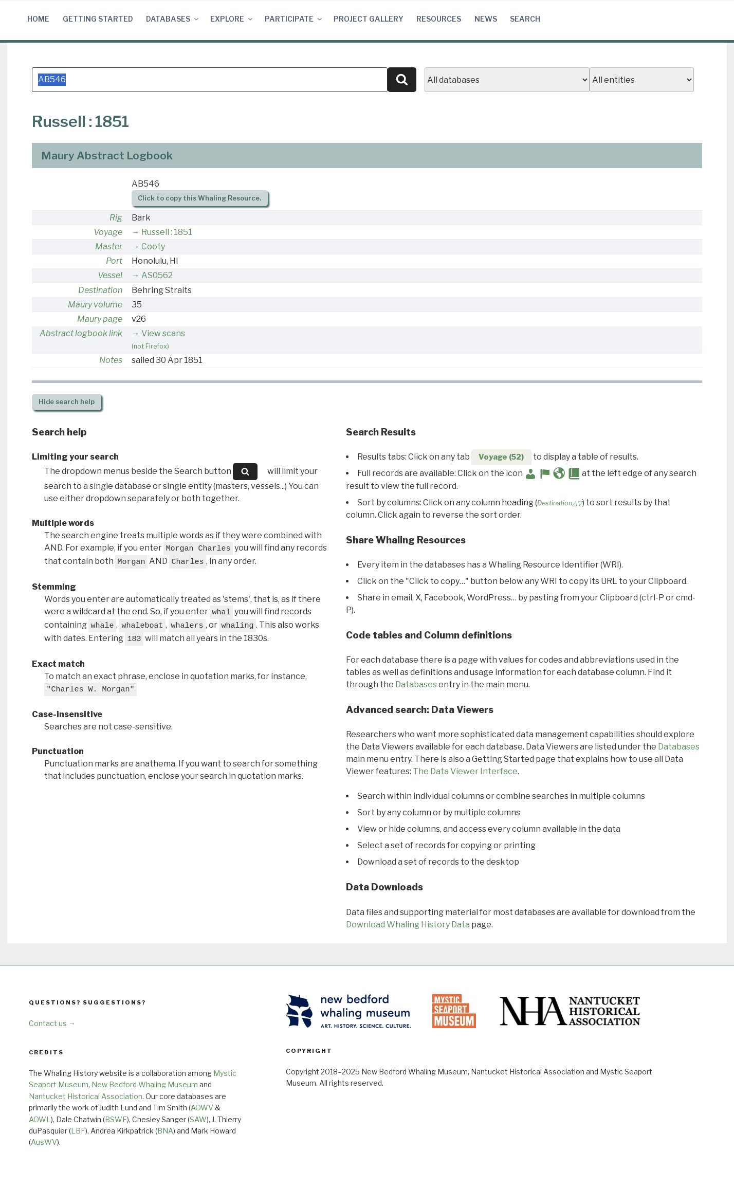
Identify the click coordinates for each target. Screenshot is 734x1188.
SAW (198, 1119)
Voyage (108, 232)
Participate (294, 18)
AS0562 (157, 275)
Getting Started (98, 18)
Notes (110, 360)
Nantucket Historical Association (85, 1096)
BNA (165, 1130)
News (485, 18)
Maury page (99, 319)
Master (108, 246)
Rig (115, 218)
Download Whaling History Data (408, 924)
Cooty (153, 246)
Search (525, 18)
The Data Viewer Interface (465, 771)
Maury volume (95, 304)
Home (38, 18)
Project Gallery (368, 18)
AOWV (202, 1107)
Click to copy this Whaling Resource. (199, 198)
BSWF (116, 1119)
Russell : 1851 (166, 232)
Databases (173, 18)
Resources (438, 18)
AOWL (40, 1119)
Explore (232, 18)
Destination (100, 290)
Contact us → (52, 1023)
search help (67, 402)
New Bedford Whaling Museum (144, 1084)
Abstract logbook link (81, 333)
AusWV (44, 1142)
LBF (78, 1130)
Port (114, 261)
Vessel (110, 275)
